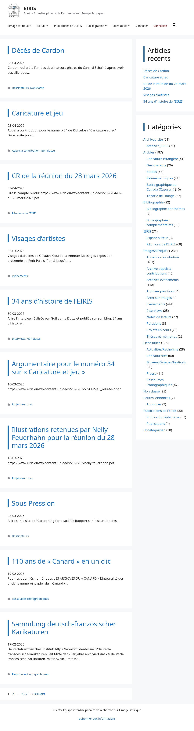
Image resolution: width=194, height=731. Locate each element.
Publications (156, 424)
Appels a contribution (25, 151)
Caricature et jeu (155, 77)
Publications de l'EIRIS (160, 411)
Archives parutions (161, 291)
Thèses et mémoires (162, 337)
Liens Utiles (121, 26)
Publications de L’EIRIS (68, 26)
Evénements (20, 276)
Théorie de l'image (161, 196)
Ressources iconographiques (30, 599)
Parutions (154, 324)
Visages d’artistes (156, 95)
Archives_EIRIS (157, 146)
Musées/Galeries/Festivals (166, 362)
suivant (37, 694)
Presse (151, 374)
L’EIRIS (43, 26)
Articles (149, 152)
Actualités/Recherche (162, 349)
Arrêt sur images (159, 298)
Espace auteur (157, 238)
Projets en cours (22, 405)
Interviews (18, 339)
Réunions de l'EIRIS (24, 213)
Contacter (142, 26)
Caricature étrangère (162, 159)
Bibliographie (97, 26)
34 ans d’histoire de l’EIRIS (163, 102)
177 (25, 694)
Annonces (154, 404)
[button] (175, 26)
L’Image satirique (20, 26)
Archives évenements (163, 280)
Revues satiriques (160, 178)
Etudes (152, 172)
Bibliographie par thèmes (166, 209)
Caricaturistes (157, 356)
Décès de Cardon (156, 71)
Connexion (160, 26)
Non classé (37, 88)
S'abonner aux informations (96, 719)
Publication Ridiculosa (163, 417)
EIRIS (30, 8)
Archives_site (153, 140)
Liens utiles (151, 343)
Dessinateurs (20, 88)
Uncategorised (154, 430)
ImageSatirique (155, 251)
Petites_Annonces (156, 398)
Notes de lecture (159, 317)
